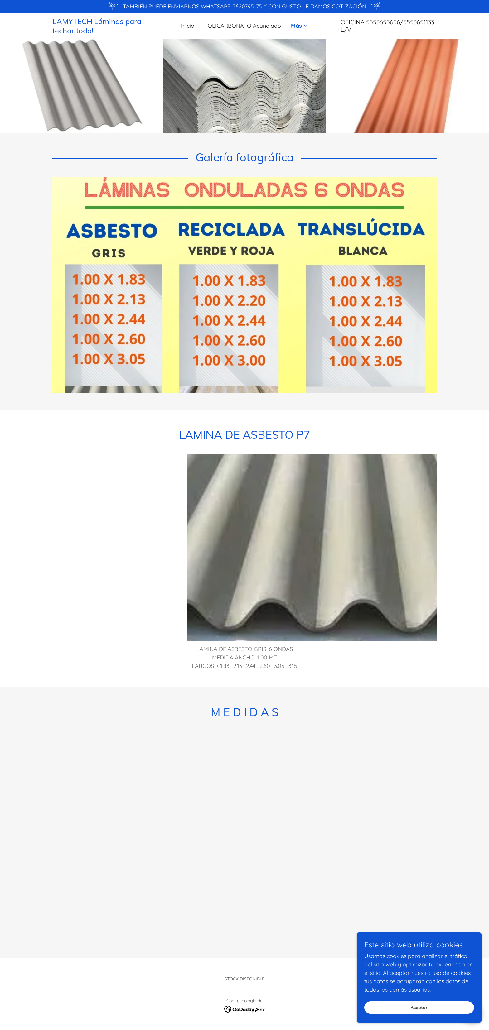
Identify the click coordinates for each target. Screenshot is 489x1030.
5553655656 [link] (383, 22)
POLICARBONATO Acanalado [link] (242, 25)
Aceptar (419, 1007)
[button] (299, 26)
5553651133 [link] (418, 22)
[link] (100, 31)
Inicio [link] (187, 25)
